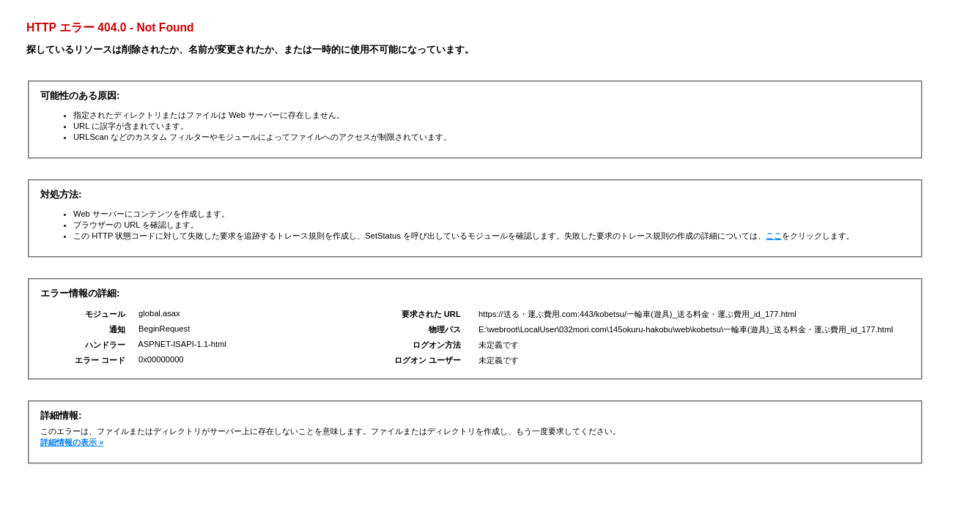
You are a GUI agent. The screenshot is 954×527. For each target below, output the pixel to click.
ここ (774, 235)
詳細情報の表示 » (71, 442)
